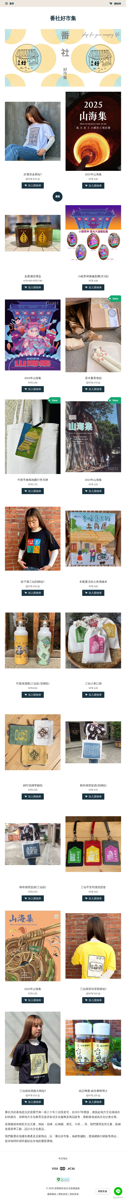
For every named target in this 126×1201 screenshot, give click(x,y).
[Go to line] (118, 1191)
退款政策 (74, 1194)
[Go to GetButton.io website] (118, 1198)
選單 (9, 3)
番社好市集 (63, 18)
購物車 (115, 3)
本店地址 (63, 1158)
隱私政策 (63, 1194)
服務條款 (51, 1194)
